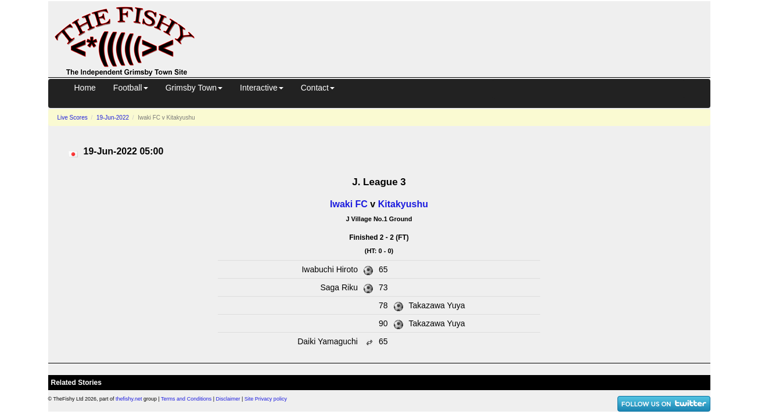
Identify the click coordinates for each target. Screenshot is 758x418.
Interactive (261, 87)
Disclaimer (228, 399)
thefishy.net (129, 399)
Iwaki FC (349, 204)
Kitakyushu (403, 204)
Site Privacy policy (266, 399)
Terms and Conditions (186, 399)
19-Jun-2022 (112, 117)
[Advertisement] (463, 37)
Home (85, 87)
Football (130, 87)
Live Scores (73, 117)
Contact (318, 87)
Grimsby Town (194, 87)
